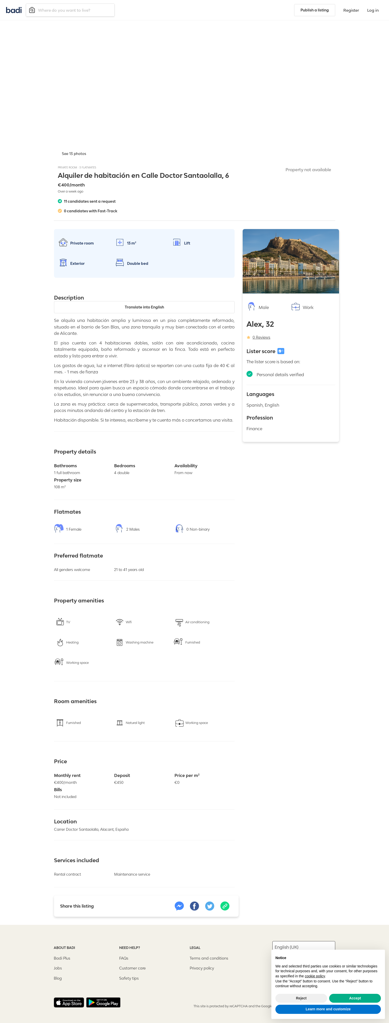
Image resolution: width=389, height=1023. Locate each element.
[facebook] (194, 905)
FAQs (123, 958)
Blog (58, 977)
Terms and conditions (209, 958)
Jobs (58, 967)
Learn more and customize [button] (328, 1009)
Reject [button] (301, 998)
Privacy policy (202, 967)
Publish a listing (314, 10)
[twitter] (209, 905)
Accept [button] (355, 998)
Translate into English (144, 306)
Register (351, 10)
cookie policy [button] (315, 976)
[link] (179, 905)
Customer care (132, 967)
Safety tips (129, 977)
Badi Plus (62, 958)
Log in (373, 10)
